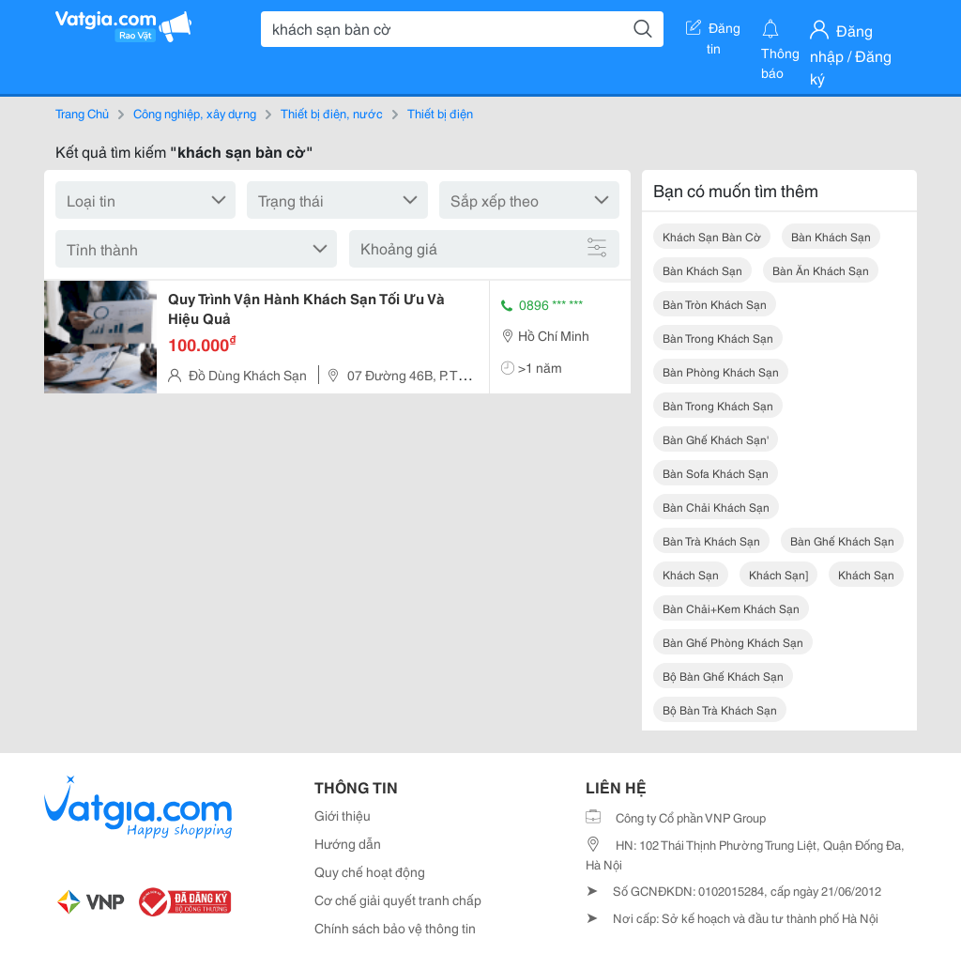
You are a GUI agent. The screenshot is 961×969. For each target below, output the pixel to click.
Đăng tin (713, 31)
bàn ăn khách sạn (820, 270)
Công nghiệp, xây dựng (194, 112)
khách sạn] (778, 574)
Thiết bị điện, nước (332, 112)
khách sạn (691, 574)
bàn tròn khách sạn (715, 304)
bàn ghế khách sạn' (716, 439)
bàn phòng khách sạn (721, 371)
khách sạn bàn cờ (712, 236)
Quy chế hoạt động (369, 871)
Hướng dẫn (347, 843)
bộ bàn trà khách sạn (720, 709)
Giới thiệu (342, 815)
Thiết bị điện (440, 112)
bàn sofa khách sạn (716, 473)
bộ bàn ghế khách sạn (723, 676)
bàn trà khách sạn (711, 540)
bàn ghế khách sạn (842, 540)
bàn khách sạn (831, 236)
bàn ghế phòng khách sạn (733, 642)
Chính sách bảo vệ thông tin (395, 927)
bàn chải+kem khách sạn (731, 608)
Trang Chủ (82, 112)
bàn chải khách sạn (716, 507)
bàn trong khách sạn (718, 338)
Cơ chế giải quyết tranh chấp (397, 899)
